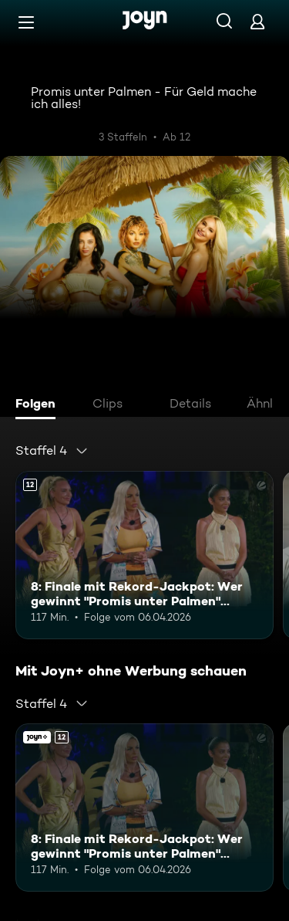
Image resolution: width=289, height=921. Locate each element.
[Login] (257, 21)
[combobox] (52, 450)
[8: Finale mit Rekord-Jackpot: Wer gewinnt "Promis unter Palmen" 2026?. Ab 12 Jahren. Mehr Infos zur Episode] (144, 555)
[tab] (39, 405)
